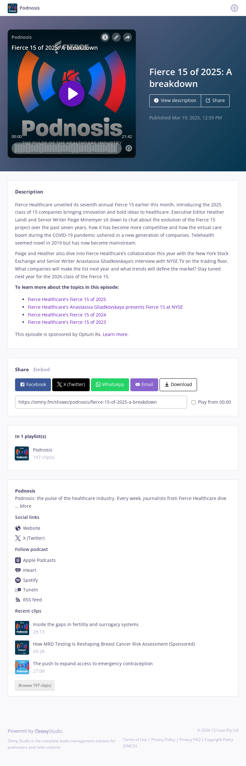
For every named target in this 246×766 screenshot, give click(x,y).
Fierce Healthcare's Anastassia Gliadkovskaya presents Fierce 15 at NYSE (105, 307)
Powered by (35, 731)
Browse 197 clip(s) (35, 685)
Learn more (115, 334)
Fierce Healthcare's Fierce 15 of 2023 (67, 322)
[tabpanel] (123, 269)
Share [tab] (22, 369)
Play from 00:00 (211, 402)
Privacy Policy (163, 739)
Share (215, 100)
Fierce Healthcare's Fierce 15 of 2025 (67, 299)
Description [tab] (29, 191)
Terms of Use (135, 739)
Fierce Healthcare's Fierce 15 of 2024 (67, 315)
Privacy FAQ (190, 739)
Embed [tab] (41, 369)
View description (175, 100)
